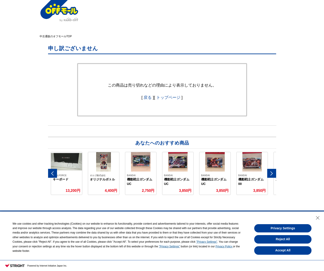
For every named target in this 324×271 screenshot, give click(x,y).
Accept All (282, 250)
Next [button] (271, 173)
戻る (148, 97)
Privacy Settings (283, 228)
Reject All (283, 239)
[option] (66, 173)
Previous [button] (52, 173)
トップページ (168, 97)
